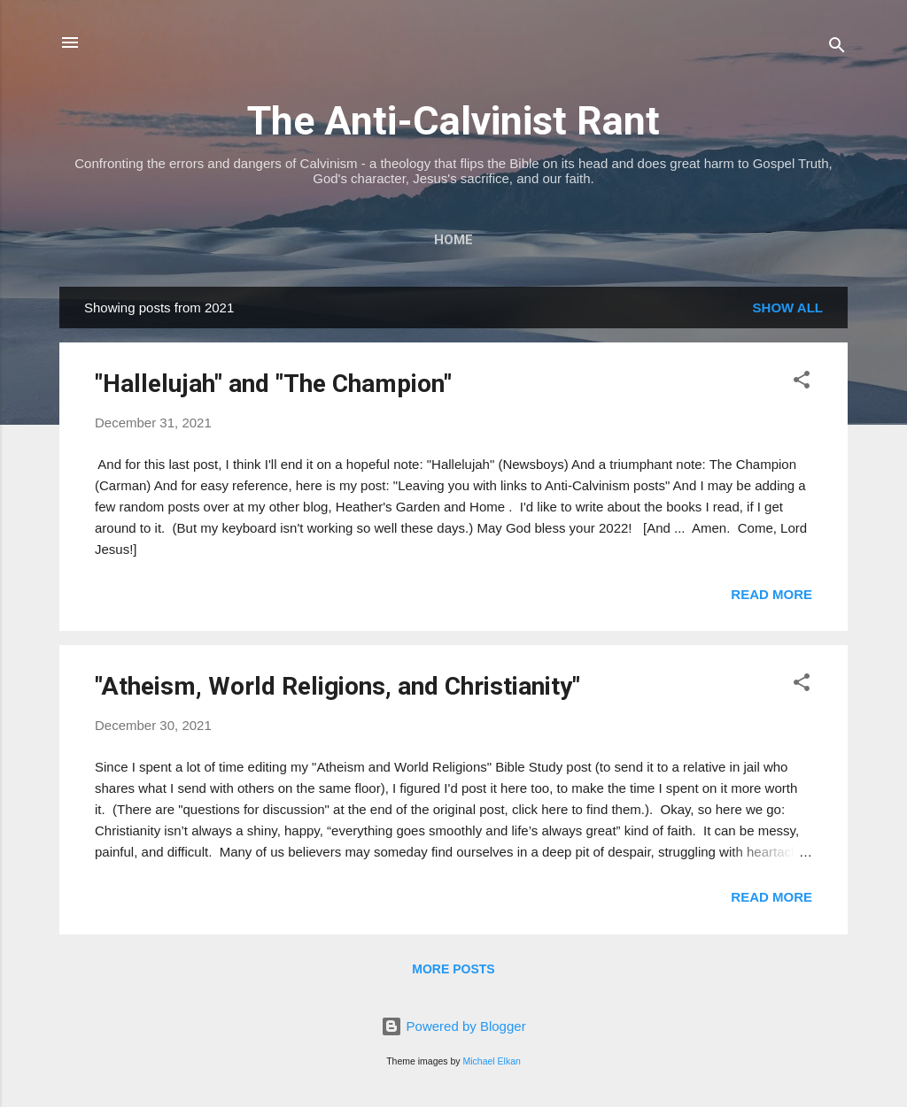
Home (453, 240)
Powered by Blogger (453, 1026)
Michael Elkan (492, 1061)
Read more (771, 594)
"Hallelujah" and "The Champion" (273, 383)
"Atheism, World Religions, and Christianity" (337, 686)
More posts (453, 969)
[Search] (837, 48)
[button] (801, 382)
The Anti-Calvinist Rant (453, 120)
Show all (788, 307)
